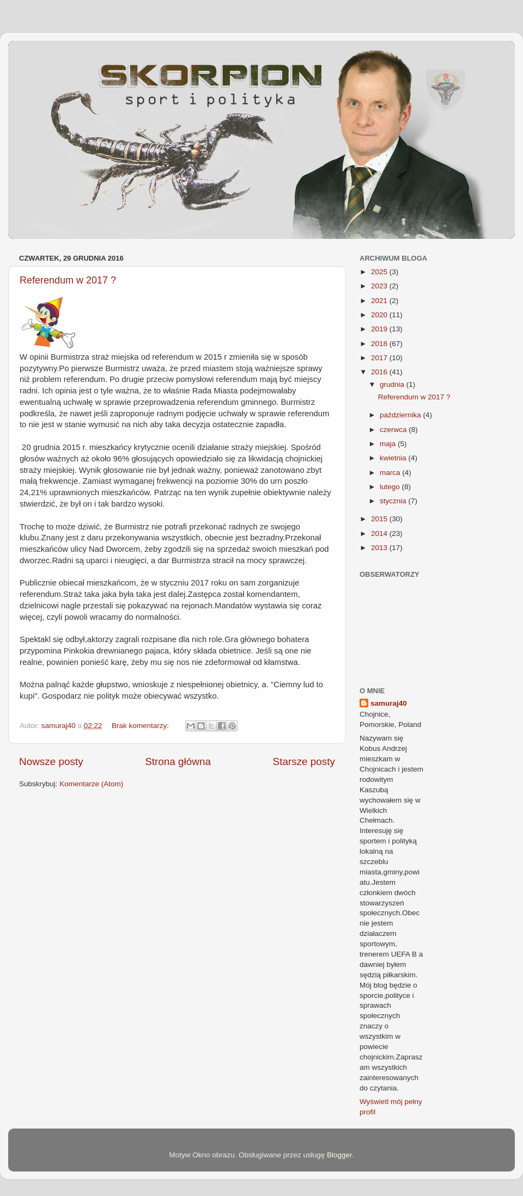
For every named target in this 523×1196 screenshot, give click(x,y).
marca (391, 472)
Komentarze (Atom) (91, 784)
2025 (380, 272)
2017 (380, 358)
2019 (380, 329)
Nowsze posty (51, 761)
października (401, 415)
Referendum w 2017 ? (68, 280)
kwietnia (394, 458)
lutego (391, 487)
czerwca (394, 430)
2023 (380, 286)
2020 (380, 315)
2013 (380, 548)
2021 (380, 301)
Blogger (339, 1155)
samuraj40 (388, 703)
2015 (380, 519)
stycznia (394, 501)
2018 (380, 344)
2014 (380, 533)
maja (389, 444)
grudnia (393, 384)
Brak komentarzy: (141, 726)
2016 (380, 372)
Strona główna (178, 761)
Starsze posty (304, 761)
